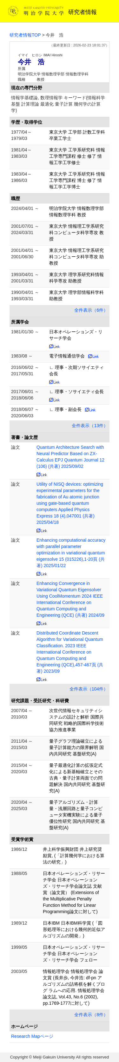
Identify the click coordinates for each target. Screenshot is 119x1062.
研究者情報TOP (25, 35)
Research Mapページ (32, 1036)
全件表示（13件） (90, 425)
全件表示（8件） (91, 1014)
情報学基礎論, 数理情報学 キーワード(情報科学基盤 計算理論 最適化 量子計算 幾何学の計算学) (58, 104)
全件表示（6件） (91, 310)
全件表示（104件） (88, 688)
